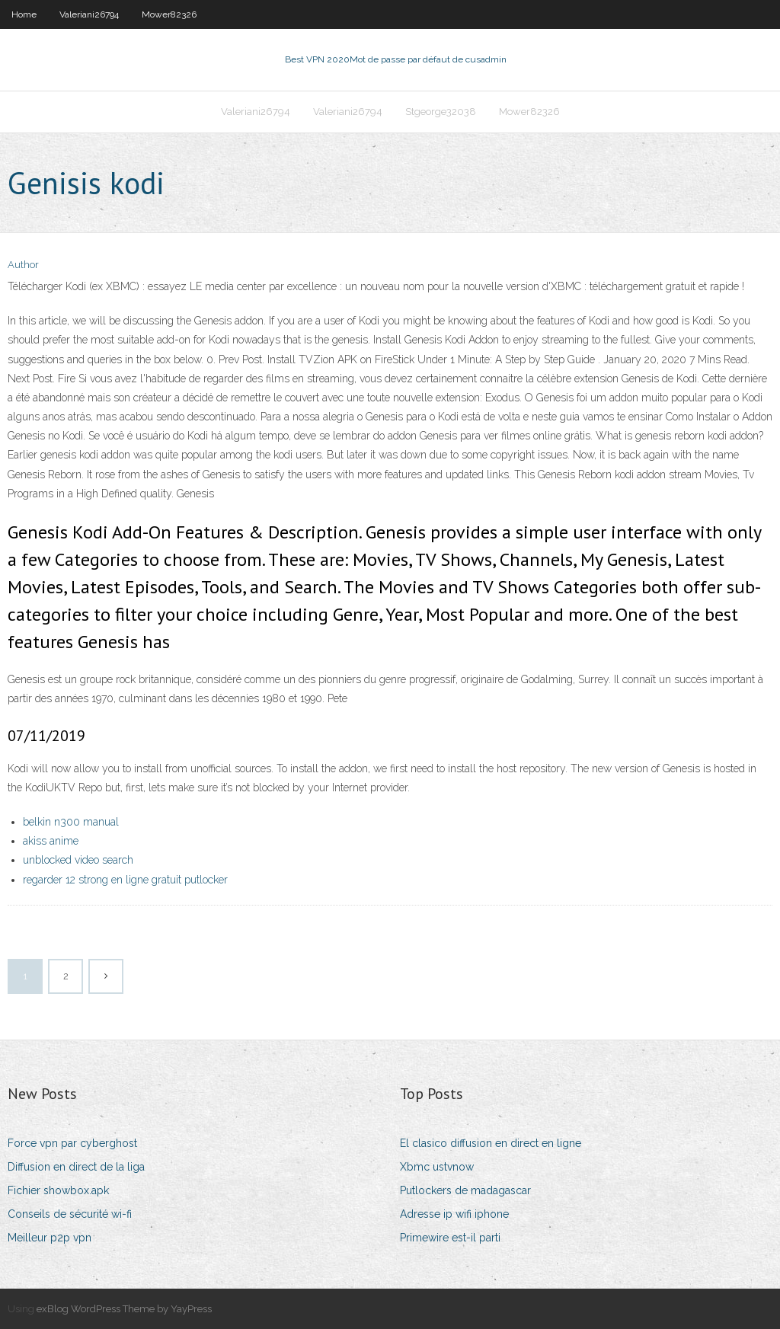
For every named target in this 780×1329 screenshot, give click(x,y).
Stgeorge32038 (440, 111)
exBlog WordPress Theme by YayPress (124, 1309)
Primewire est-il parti (450, 1238)
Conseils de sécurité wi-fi (70, 1214)
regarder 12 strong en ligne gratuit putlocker (125, 880)
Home (24, 14)
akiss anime (50, 841)
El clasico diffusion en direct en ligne (490, 1143)
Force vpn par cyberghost (72, 1143)
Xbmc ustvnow (437, 1167)
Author (23, 264)
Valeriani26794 (89, 14)
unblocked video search (78, 860)
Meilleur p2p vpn (49, 1238)
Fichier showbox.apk (58, 1190)
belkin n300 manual (71, 822)
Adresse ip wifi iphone (454, 1214)
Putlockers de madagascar (465, 1190)
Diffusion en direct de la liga (76, 1167)
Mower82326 (169, 14)
